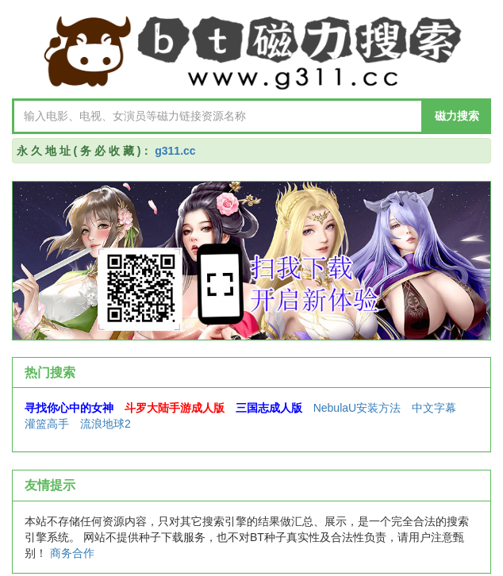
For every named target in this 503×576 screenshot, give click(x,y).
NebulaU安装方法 (357, 407)
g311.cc (175, 150)
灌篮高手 (47, 423)
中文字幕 (434, 407)
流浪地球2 (105, 423)
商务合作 (72, 553)
